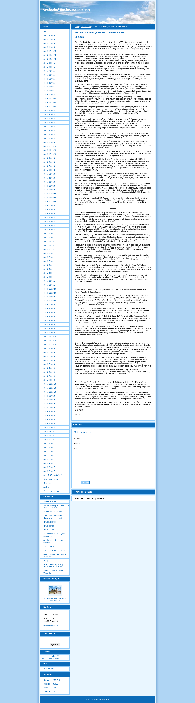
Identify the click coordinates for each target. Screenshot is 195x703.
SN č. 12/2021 (49, 241)
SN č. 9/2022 (49, 206)
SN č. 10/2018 (49, 392)
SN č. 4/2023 (49, 178)
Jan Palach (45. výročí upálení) (53, 541)
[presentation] (113, 471)
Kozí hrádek (48, 546)
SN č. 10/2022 (49, 202)
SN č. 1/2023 (49, 190)
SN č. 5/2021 (49, 269)
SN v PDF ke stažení (52, 475)
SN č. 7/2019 (49, 356)
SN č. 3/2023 (49, 182)
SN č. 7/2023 (49, 166)
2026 (58, 659)
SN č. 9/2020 (49, 305)
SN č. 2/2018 (49, 423)
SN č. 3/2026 (49, 39)
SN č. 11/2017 (49, 435)
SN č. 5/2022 (49, 221)
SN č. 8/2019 (49, 352)
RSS (107, 699)
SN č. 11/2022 (49, 198)
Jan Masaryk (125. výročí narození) (54, 535)
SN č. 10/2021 (49, 249)
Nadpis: (76, 444)
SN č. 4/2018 (49, 416)
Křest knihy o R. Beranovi (54, 550)
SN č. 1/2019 (49, 380)
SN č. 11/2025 (49, 55)
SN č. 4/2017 (49, 463)
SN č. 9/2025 (49, 63)
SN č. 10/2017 (49, 439)
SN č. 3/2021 (49, 277)
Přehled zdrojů (49, 669)
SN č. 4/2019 (49, 368)
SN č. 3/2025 (49, 87)
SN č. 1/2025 (49, 95)
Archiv (46, 487)
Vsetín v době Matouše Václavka (53, 572)
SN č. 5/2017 (49, 459)
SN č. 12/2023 (49, 146)
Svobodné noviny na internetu (68, 10)
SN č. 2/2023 (49, 186)
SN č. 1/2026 (49, 47)
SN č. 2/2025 (49, 91)
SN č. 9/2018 (49, 396)
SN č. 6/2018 (49, 408)
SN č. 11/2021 (49, 245)
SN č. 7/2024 (49, 118)
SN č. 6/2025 (49, 75)
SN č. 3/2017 (49, 467)
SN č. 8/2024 (49, 114)
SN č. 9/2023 (49, 158)
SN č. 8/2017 (49, 447)
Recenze (47, 483)
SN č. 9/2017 (49, 443)
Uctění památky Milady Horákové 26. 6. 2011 (53, 565)
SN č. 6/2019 (49, 360)
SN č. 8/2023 (49, 162)
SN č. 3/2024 (49, 134)
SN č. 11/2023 (49, 150)
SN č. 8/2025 (49, 67)
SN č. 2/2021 (49, 281)
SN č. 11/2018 (49, 388)
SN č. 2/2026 (49, 43)
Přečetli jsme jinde (51, 491)
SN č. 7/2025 (49, 71)
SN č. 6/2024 (49, 122)
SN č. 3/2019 (49, 372)
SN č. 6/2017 (49, 455)
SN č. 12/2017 (49, 431)
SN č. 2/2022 (49, 233)
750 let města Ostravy (52, 512)
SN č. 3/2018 (49, 419)
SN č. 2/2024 (49, 138)
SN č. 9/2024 (49, 110)
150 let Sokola (49, 501)
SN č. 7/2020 (49, 309)
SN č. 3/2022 (49, 229)
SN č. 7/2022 (49, 213)
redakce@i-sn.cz (50, 625)
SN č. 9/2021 (49, 253)
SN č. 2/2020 (49, 328)
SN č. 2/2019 (49, 376)
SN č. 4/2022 (49, 225)
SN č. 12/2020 (49, 289)
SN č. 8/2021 (49, 257)
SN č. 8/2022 (49, 209)
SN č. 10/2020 (49, 301)
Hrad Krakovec (49, 522)
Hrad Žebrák (48, 530)
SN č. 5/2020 (49, 316)
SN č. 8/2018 (86, 27)
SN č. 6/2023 (49, 170)
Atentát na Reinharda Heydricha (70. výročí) (52, 516)
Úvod (77, 27)
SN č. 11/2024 (49, 102)
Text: (75, 449)
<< (43, 659)
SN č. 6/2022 (49, 217)
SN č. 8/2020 (49, 297)
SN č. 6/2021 (49, 265)
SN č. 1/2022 (49, 237)
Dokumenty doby (50, 479)
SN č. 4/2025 (49, 83)
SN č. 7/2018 (49, 404)
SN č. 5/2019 (49, 364)
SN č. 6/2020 (49, 312)
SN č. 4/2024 (49, 130)
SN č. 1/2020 (49, 332)
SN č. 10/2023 (49, 154)
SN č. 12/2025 (49, 51)
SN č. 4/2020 (49, 320)
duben (52, 659)
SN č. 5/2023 (49, 174)
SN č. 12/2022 (49, 194)
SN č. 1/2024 (49, 142)
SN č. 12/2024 (49, 99)
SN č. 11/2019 (49, 340)
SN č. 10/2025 (49, 59)
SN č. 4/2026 (49, 35)
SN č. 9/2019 (49, 348)
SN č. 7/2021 (49, 261)
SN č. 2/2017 (49, 471)
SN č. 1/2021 (49, 285)
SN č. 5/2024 (49, 126)
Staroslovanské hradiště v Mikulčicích (54, 555)
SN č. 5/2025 (49, 79)
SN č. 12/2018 (49, 384)
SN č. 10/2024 (49, 106)
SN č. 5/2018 (49, 412)
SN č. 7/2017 (49, 451)
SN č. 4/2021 (49, 273)
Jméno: (76, 439)
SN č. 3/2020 (49, 324)
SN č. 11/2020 (49, 293)
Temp (45, 560)
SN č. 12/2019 (49, 336)
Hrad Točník (48, 526)
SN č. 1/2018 (49, 427)
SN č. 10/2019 (49, 344)
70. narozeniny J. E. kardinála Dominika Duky (56, 506)
